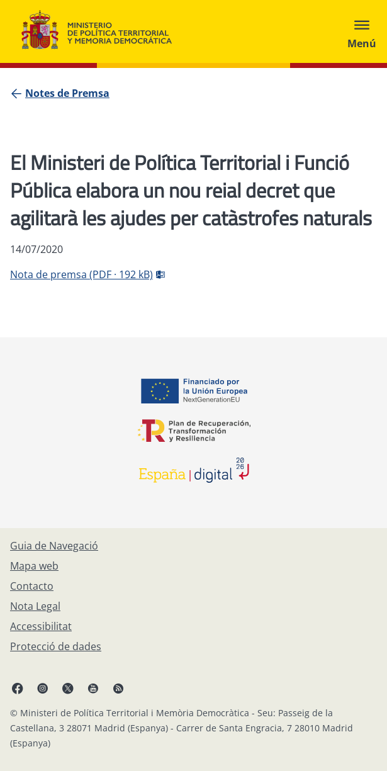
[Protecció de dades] (55, 646)
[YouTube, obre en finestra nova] (93, 687)
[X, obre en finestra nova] (68, 687)
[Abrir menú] (361, 31)
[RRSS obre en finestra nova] (118, 687)
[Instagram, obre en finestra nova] (42, 687)
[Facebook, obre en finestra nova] (17, 687)
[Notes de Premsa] (67, 93)
